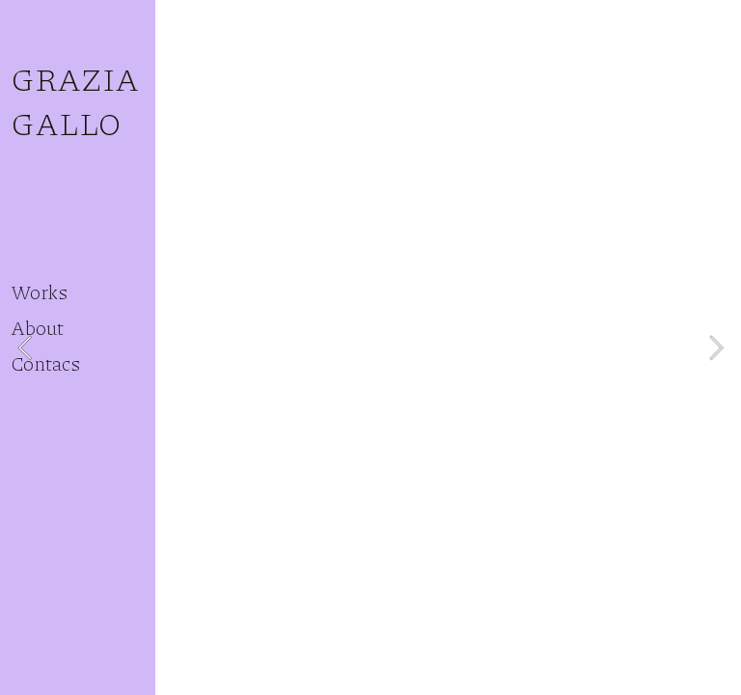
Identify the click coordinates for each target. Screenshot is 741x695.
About (37, 327)
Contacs (45, 362)
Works (39, 291)
